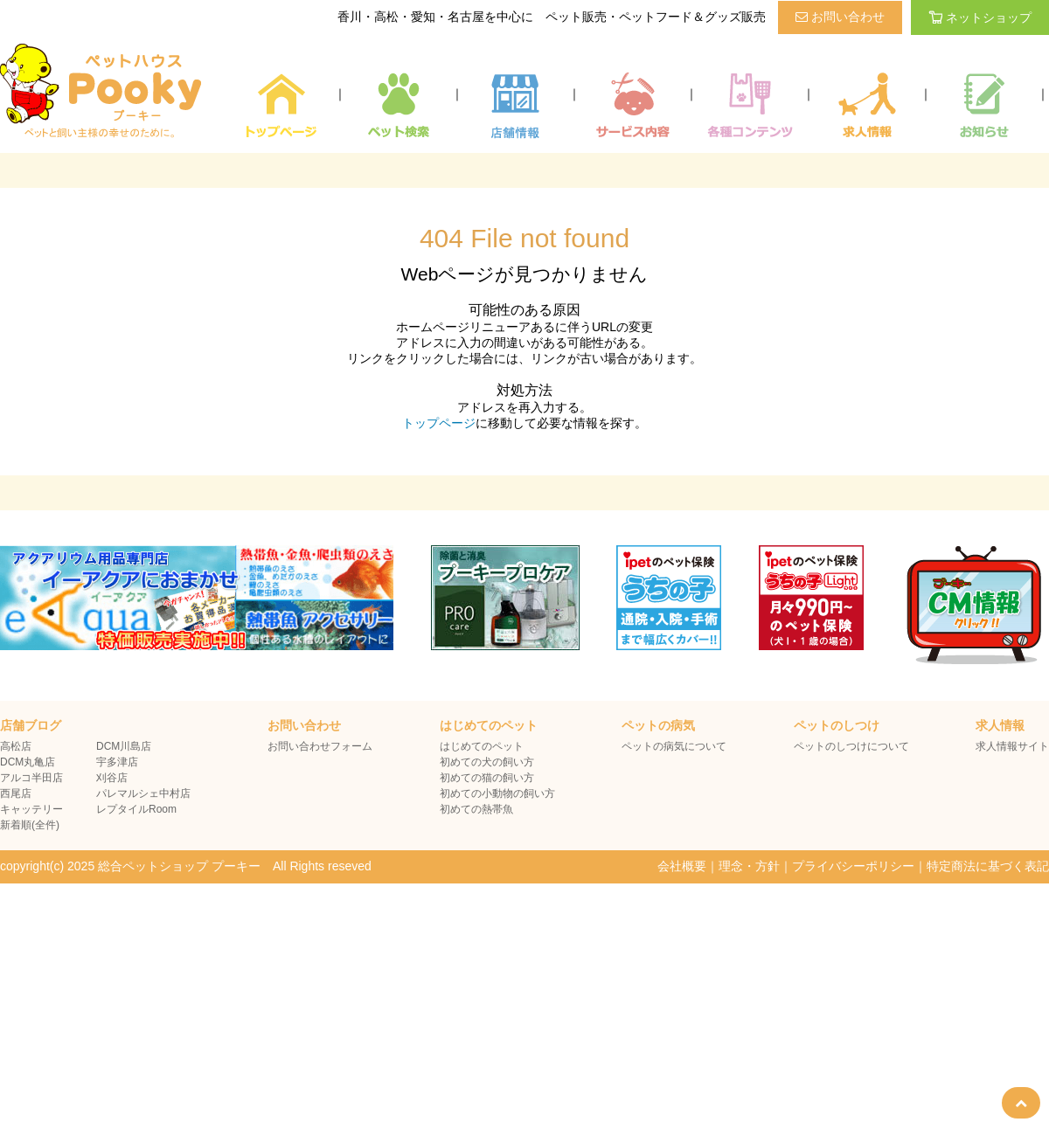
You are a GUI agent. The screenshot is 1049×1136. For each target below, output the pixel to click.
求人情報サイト (1012, 746)
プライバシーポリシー (853, 866)
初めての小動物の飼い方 (497, 793)
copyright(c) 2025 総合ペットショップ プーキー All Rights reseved (186, 866)
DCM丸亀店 (27, 762)
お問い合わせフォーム (319, 746)
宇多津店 (117, 762)
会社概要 (681, 866)
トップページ (439, 423)
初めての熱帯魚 (476, 809)
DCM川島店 (123, 746)
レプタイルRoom (136, 809)
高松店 (15, 746)
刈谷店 (112, 778)
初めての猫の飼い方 (487, 778)
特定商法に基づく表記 (988, 866)
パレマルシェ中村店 (143, 793)
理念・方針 (749, 866)
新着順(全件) (29, 825)
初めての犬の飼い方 (487, 762)
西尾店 (15, 793)
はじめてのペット (482, 746)
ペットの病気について (674, 746)
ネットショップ (980, 17)
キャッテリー (31, 809)
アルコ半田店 (31, 778)
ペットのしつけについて (851, 746)
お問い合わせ (840, 17)
